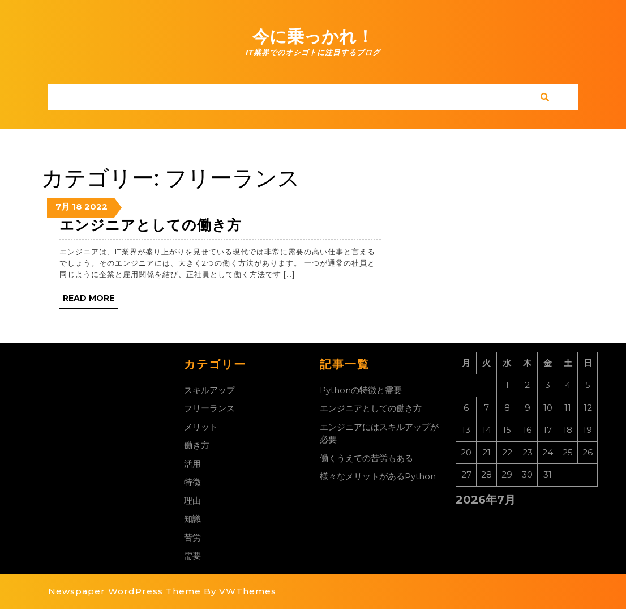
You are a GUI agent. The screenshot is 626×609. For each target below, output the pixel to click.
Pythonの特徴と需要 (361, 390)
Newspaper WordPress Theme (124, 591)
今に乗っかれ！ (313, 36)
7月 (62, 206)
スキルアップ (209, 390)
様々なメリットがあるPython (378, 476)
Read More (90, 300)
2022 (96, 206)
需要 (192, 555)
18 (77, 206)
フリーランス (209, 408)
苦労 (192, 537)
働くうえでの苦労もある (366, 458)
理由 (192, 500)
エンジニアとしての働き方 (150, 224)
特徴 (192, 481)
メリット (201, 426)
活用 (192, 463)
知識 (192, 518)
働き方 (196, 445)
